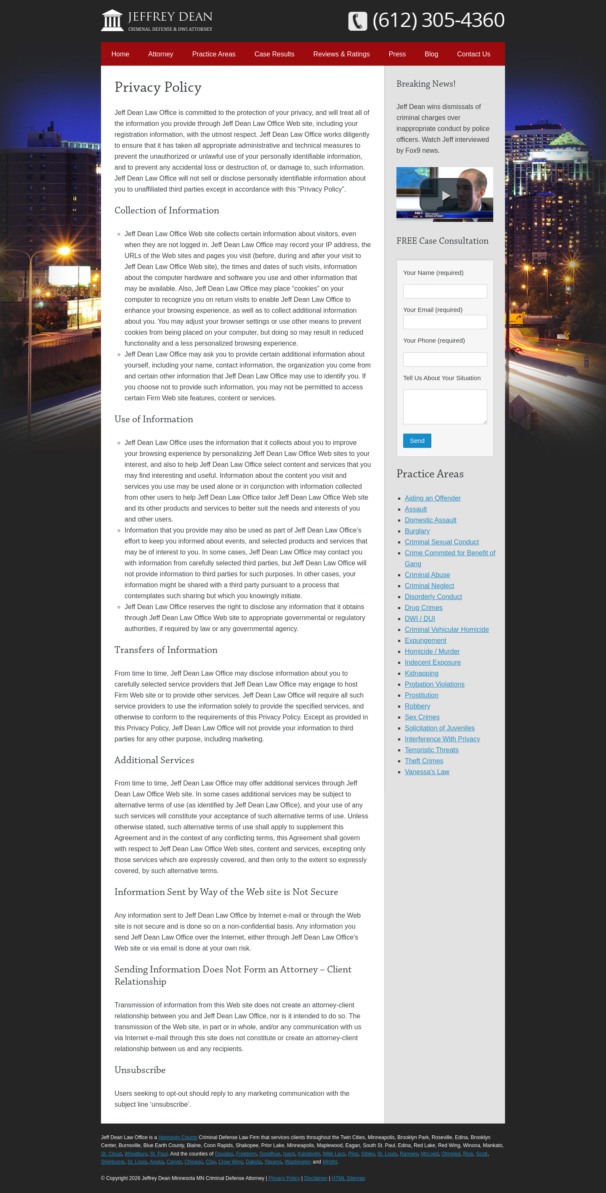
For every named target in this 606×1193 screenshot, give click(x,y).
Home (121, 54)
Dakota (254, 1162)
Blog (431, 54)
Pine (353, 1154)
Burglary (417, 531)
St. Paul (158, 1154)
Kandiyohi (309, 1154)
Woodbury (136, 1154)
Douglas (224, 1154)
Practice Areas (214, 54)
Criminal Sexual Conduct (442, 542)
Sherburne (113, 1162)
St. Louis (387, 1154)
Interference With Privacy (442, 739)
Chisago (193, 1162)
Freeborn (246, 1154)
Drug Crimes (424, 607)
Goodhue (269, 1154)
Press (397, 54)
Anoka (156, 1162)
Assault (416, 509)
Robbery (417, 706)
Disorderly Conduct (433, 596)
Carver (174, 1162)
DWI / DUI (420, 618)
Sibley (368, 1154)
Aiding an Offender (433, 498)
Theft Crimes (424, 760)
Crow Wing (230, 1162)
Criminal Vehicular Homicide (447, 629)
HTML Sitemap (348, 1178)
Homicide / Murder (432, 651)
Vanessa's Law (427, 771)
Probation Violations (435, 684)
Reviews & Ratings (342, 54)
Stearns (273, 1162)
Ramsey (409, 1154)
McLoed (430, 1154)
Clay (210, 1162)
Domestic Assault (431, 520)
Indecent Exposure (433, 662)
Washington (298, 1162)
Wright (329, 1162)
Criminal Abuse (427, 574)
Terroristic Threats (432, 750)
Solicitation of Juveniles (440, 728)
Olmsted (450, 1154)
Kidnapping (422, 673)
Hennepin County (177, 1137)
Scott (481, 1154)
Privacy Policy (284, 1178)
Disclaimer (315, 1178)
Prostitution (422, 695)
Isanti (289, 1154)
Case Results (275, 54)
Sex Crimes (422, 717)
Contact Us (473, 54)
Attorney (160, 54)
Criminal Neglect (429, 585)
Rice (468, 1154)
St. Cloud (111, 1154)
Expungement (426, 640)
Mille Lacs (334, 1154)
